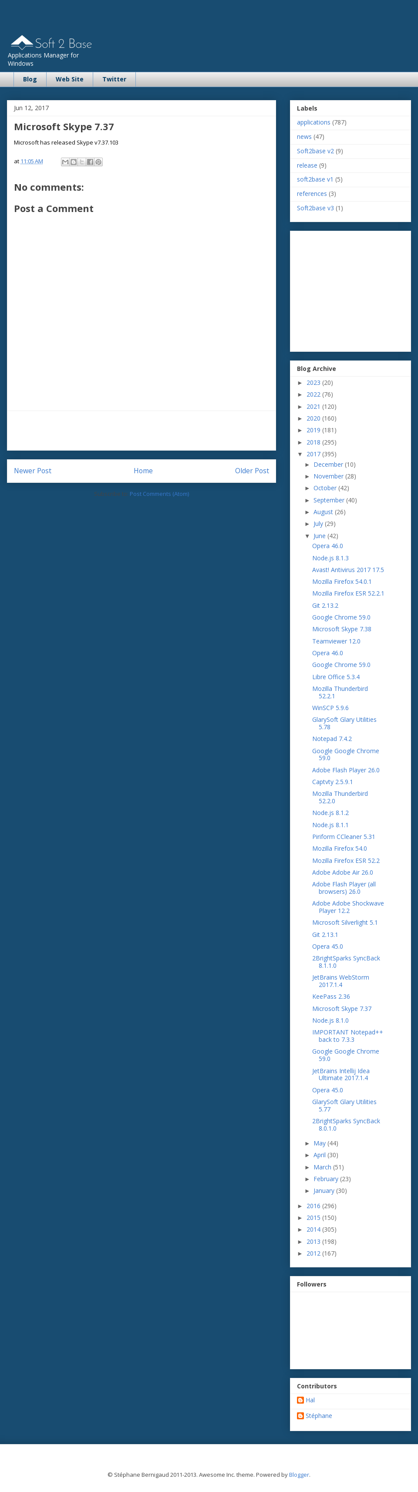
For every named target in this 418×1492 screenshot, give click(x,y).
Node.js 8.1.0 (330, 1020)
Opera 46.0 (327, 546)
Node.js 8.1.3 (330, 558)
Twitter (114, 79)
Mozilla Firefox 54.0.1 (342, 581)
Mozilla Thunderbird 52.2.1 (340, 692)
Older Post (252, 470)
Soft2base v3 (315, 208)
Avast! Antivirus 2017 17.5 (348, 570)
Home (143, 470)
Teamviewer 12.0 (336, 641)
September (330, 500)
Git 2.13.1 (325, 934)
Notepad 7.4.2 (332, 738)
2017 (314, 454)
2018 (314, 442)
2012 (314, 1253)
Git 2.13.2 (325, 605)
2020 (314, 418)
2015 (314, 1217)
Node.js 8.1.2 (330, 812)
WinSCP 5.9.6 (330, 708)
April (320, 1155)
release (307, 165)
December (329, 464)
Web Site (70, 79)
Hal (310, 1400)
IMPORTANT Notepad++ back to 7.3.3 (347, 1036)
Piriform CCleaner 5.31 (343, 836)
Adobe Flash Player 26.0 (346, 770)
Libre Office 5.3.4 (336, 677)
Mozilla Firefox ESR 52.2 (346, 860)
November (329, 476)
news (304, 136)
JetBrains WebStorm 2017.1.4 (340, 981)
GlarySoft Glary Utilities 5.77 (344, 1105)
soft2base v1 (315, 179)
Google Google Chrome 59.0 (345, 754)
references (312, 193)
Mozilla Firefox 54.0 (339, 848)
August (324, 512)
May (320, 1143)
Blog (30, 79)
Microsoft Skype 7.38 (341, 629)
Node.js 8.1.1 (330, 825)
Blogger (299, 1475)
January (325, 1190)
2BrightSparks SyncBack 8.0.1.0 (346, 1124)
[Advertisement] (141, 431)
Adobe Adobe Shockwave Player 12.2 (348, 907)
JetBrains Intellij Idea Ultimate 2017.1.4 (341, 1074)
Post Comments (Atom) (159, 494)
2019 (314, 430)
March (323, 1167)
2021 (314, 406)
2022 (314, 394)
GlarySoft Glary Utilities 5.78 (344, 723)
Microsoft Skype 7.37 (341, 1008)
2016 (314, 1206)
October (326, 488)
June (320, 536)
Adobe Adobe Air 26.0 (342, 872)
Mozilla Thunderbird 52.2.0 (340, 797)
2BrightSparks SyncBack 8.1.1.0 (346, 962)
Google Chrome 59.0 (341, 617)
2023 (314, 382)
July (319, 523)
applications (313, 122)
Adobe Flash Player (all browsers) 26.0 (344, 888)
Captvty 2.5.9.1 (332, 782)
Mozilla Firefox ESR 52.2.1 (348, 593)
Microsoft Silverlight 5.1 (345, 922)
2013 (314, 1241)
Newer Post (32, 470)
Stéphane (319, 1416)
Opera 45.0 (327, 946)
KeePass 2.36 (331, 996)
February (327, 1179)
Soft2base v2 (315, 151)
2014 (314, 1229)
